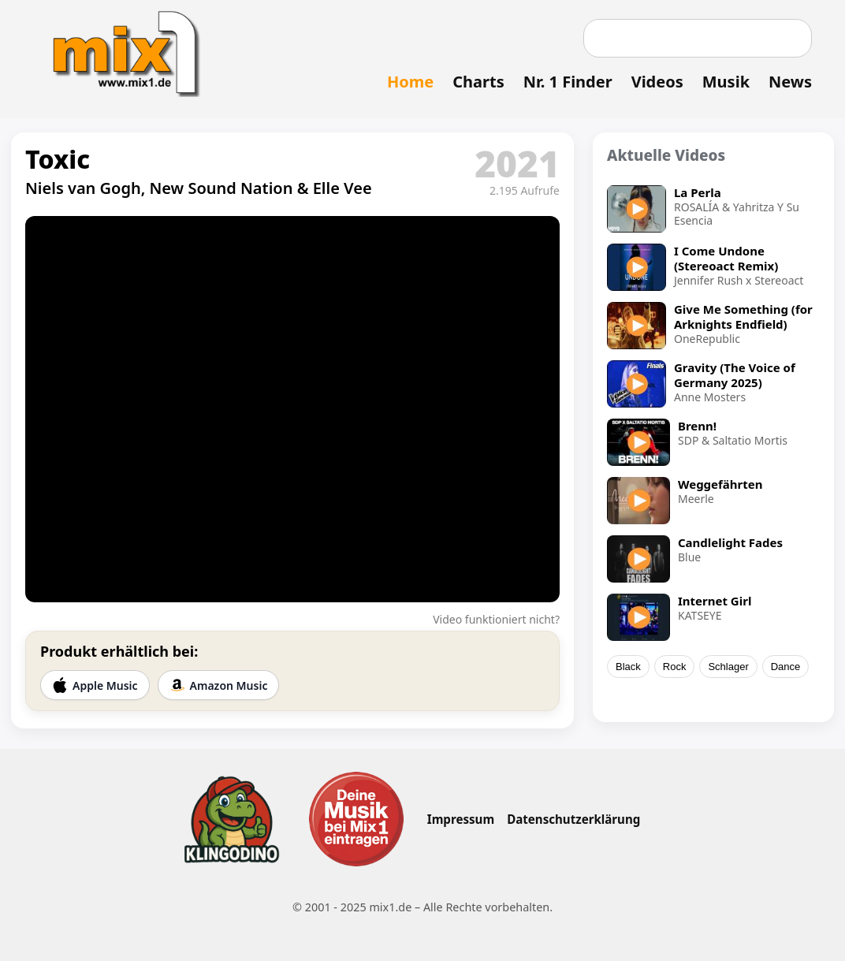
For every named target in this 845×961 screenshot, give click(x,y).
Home (410, 81)
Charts (478, 81)
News (790, 81)
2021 (517, 163)
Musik (726, 81)
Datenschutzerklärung (573, 819)
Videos (657, 81)
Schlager (728, 666)
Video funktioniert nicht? (496, 619)
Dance (786, 666)
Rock (675, 666)
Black (628, 666)
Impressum (460, 819)
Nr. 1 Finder (567, 81)
